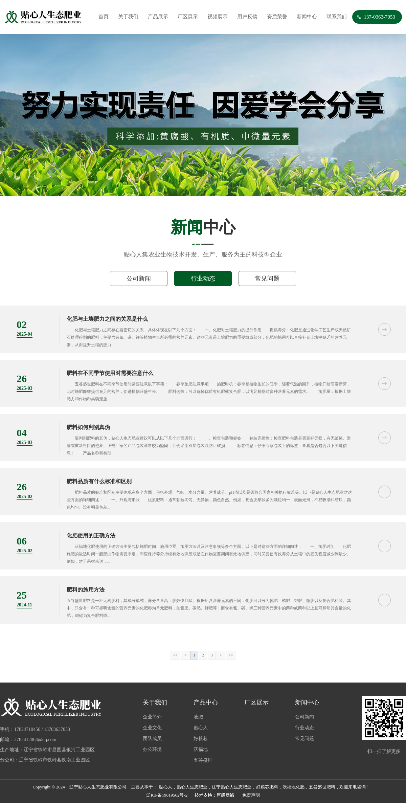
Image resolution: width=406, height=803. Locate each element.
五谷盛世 (203, 760)
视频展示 (217, 16)
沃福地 (201, 749)
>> (231, 655)
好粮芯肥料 (267, 786)
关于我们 (128, 16)
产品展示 (158, 16)
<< (175, 655)
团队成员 (152, 738)
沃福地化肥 (293, 786)
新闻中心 (307, 16)
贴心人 (201, 727)
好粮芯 (201, 738)
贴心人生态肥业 (192, 786)
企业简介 (152, 716)
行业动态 (203, 278)
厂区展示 (188, 16)
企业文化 (152, 727)
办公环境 (152, 749)
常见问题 (267, 278)
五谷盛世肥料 (322, 786)
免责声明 (251, 795)
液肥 (198, 716)
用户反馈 (247, 16)
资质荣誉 (277, 16)
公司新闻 (139, 278)
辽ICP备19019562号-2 (166, 795)
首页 (103, 16)
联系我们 (336, 16)
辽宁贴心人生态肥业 (231, 786)
